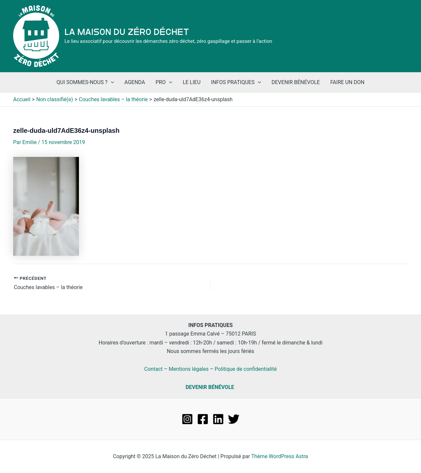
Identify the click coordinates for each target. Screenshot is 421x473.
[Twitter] (233, 419)
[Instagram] (187, 419)
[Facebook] (203, 419)
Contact (153, 369)
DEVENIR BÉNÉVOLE (210, 387)
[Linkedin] (218, 419)
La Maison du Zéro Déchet (126, 32)
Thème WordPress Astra (279, 456)
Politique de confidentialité (246, 369)
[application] (111, 82)
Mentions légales (189, 369)
